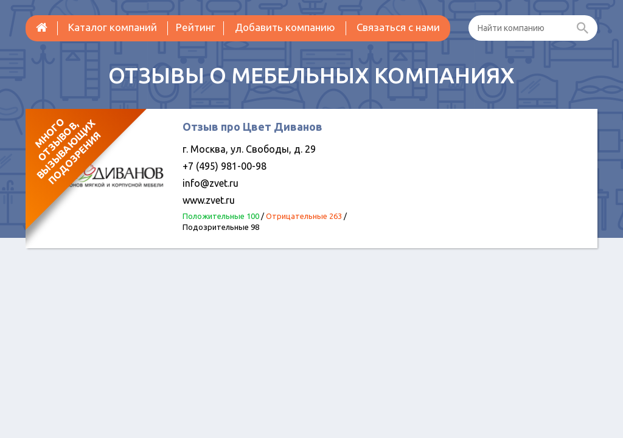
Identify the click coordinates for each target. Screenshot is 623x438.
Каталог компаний (112, 27)
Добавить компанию (285, 27)
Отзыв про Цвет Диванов (252, 126)
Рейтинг (195, 27)
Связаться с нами (398, 27)
